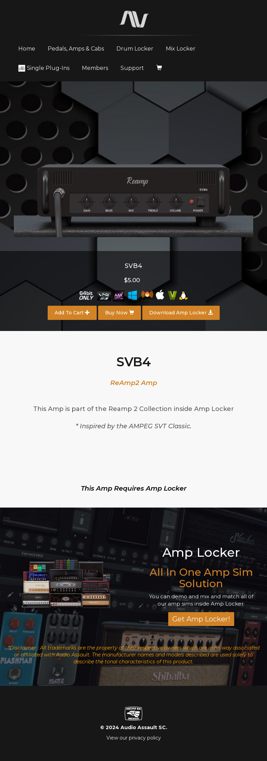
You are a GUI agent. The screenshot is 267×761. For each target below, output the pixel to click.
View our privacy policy (133, 738)
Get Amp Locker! (201, 619)
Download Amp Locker (181, 313)
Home (29, 48)
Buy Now (119, 313)
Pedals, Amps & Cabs (76, 48)
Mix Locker (181, 48)
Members (95, 68)
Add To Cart (72, 313)
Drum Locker (134, 48)
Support (132, 68)
